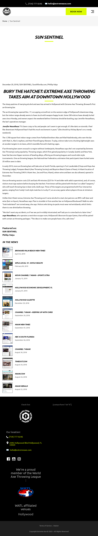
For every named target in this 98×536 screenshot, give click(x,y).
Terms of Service (45, 525)
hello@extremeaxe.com (21, 450)
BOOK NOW (76, 11)
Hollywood (25, 514)
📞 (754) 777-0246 (33, 4)
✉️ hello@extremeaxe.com (58, 3)
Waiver (56, 525)
